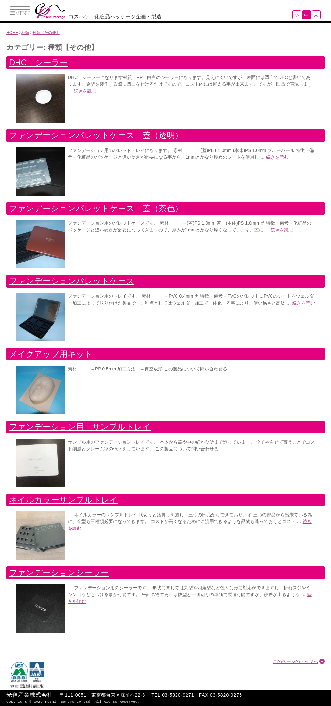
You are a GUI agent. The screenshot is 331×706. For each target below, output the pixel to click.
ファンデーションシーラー (59, 572)
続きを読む (85, 90)
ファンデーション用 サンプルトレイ (80, 426)
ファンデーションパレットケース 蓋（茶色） (96, 208)
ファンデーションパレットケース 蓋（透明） (96, 135)
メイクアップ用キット (51, 353)
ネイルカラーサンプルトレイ (63, 499)
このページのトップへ (295, 661)
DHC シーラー (38, 62)
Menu (20, 10)
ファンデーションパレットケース (71, 280)
